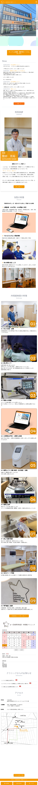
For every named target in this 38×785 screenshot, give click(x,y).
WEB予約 (19, 783)
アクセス (31, 783)
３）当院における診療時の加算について (11, 686)
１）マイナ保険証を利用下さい (9, 680)
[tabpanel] (19, 25)
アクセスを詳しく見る (19, 775)
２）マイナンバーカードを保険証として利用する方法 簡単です (16, 683)
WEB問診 (6, 783)
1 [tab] (17, 45)
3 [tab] (20, 45)
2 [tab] (19, 45)
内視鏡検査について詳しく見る (19, 616)
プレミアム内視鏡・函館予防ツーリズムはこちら (19, 52)
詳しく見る (19, 186)
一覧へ (19, 103)
